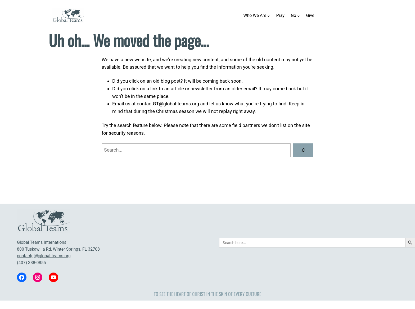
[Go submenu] (298, 15)
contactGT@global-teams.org (168, 103)
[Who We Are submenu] (268, 15)
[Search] (303, 150)
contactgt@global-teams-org (44, 255)
